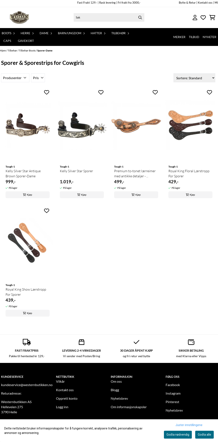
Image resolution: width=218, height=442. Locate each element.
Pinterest (172, 402)
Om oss (116, 381)
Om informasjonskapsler (129, 407)
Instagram (173, 393)
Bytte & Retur (187, 2)
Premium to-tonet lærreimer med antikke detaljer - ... (135, 173)
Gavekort (26, 41)
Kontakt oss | (206, 2)
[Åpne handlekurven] (212, 17)
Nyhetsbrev (119, 398)
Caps (7, 41)
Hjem (3, 50)
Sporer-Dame (44, 50)
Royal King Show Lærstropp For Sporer (26, 292)
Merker (179, 37)
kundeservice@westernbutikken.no (27, 385)
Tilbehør (13, 50)
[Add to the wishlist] (46, 92)
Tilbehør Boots (27, 50)
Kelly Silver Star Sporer (76, 171)
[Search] (140, 17)
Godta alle (204, 434)
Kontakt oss (65, 390)
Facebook (173, 385)
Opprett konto (66, 398)
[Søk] (109, 17)
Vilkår (60, 381)
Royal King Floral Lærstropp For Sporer (188, 173)
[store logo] (20, 17)
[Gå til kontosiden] (195, 17)
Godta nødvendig (177, 434)
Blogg (115, 390)
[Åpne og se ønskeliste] (203, 17)
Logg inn (62, 407)
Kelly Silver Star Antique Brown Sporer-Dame (23, 173)
